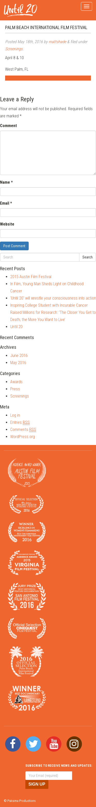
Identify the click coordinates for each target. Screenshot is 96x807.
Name (6, 182)
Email (6, 203)
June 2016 (19, 355)
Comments (23, 429)
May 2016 (18, 362)
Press (15, 389)
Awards (16, 381)
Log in (15, 415)
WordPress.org (22, 436)
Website (7, 224)
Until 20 (16, 326)
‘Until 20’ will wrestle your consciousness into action (53, 298)
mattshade (57, 41)
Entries (20, 422)
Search (87, 257)
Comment (8, 125)
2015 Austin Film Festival (30, 276)
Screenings (14, 48)
